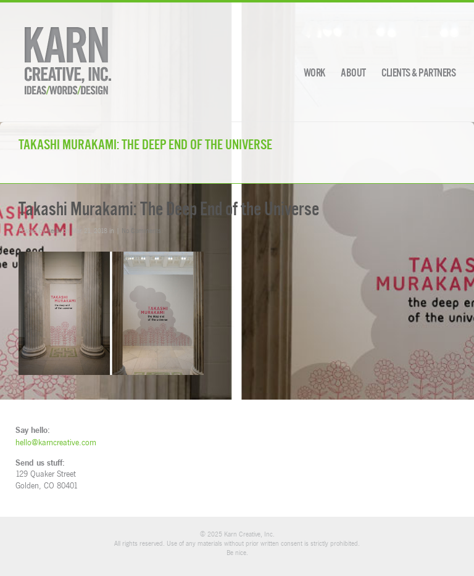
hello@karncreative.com (55, 442)
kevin (54, 230)
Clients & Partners (418, 73)
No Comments (141, 230)
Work (314, 73)
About (353, 73)
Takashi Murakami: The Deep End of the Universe (169, 209)
